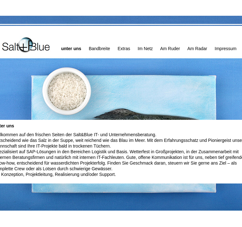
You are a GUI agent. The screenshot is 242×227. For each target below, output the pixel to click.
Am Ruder (170, 48)
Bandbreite (99, 48)
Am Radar (197, 48)
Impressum (225, 48)
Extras (124, 48)
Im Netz (145, 48)
